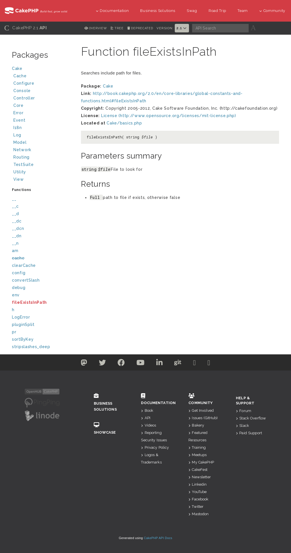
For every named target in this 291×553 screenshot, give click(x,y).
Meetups (197, 455)
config (18, 273)
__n (15, 243)
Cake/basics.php (124, 123)
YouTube (197, 492)
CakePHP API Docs (158, 538)
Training (197, 447)
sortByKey (23, 339)
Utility (19, 172)
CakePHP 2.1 (25, 28)
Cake (42, 69)
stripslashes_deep (31, 346)
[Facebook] (121, 364)
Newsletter (199, 477)
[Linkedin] (159, 364)
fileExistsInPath (29, 302)
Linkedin (197, 484)
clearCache (24, 265)
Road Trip (217, 11)
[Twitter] (84, 364)
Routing (42, 158)
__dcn (18, 228)
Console (42, 91)
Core (18, 105)
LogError (21, 317)
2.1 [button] (182, 28)
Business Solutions (157, 11)
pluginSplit (23, 324)
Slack (242, 425)
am (15, 250)
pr (14, 332)
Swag (192, 11)
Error (18, 113)
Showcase (109, 428)
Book (147, 410)
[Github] (178, 364)
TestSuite (42, 165)
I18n (17, 127)
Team (243, 11)
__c (15, 206)
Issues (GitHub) (203, 418)
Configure (23, 83)
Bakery (196, 425)
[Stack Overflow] (208, 364)
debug (19, 287)
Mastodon (198, 514)
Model (42, 143)
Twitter (195, 506)
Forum (243, 411)
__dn (17, 236)
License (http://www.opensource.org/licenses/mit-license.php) (168, 115)
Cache (42, 77)
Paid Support (249, 433)
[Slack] (194, 364)
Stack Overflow (251, 418)
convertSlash (26, 280)
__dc (17, 221)
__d (15, 213)
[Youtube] (140, 364)
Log (42, 136)
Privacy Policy (155, 447)
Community (272, 11)
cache (18, 258)
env (16, 295)
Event (19, 120)
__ (14, 199)
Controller (42, 99)
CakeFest (197, 469)
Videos (148, 425)
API (145, 418)
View (42, 180)
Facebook (198, 499)
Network (42, 150)
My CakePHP (201, 462)
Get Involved (201, 410)
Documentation (112, 11)
